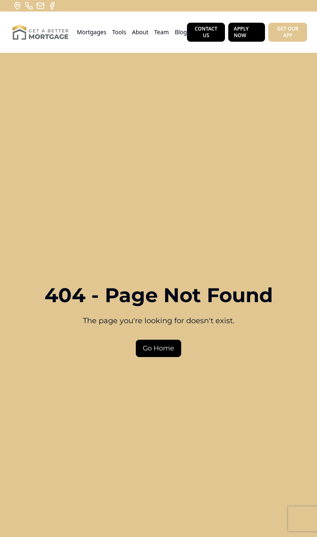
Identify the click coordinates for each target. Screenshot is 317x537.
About (140, 32)
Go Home (158, 348)
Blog (181, 32)
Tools (119, 32)
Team (161, 32)
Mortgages (91, 32)
